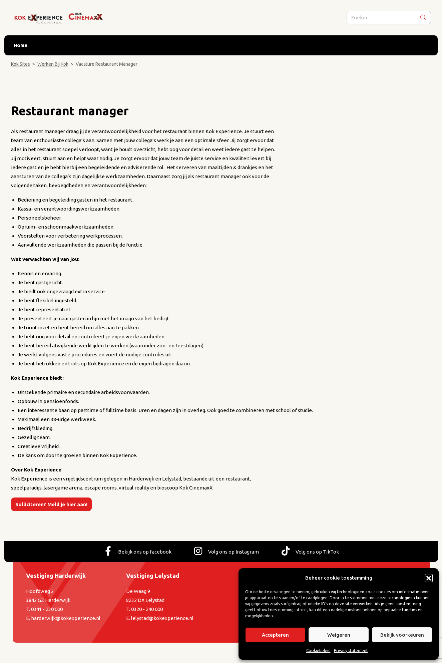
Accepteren (275, 635)
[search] (389, 18)
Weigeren (338, 635)
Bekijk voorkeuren (402, 635)
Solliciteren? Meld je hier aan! (51, 504)
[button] (428, 578)
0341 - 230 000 (47, 609)
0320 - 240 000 (147, 609)
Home (20, 45)
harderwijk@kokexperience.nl (65, 618)
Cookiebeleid (318, 650)
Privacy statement (351, 650)
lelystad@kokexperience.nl (162, 618)
